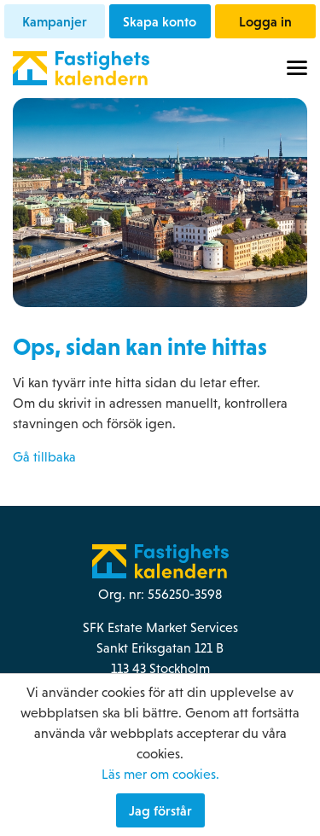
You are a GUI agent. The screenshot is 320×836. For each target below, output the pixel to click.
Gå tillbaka (44, 457)
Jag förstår (160, 810)
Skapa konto (159, 21)
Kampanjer (54, 21)
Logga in (265, 21)
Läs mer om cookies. (160, 774)
